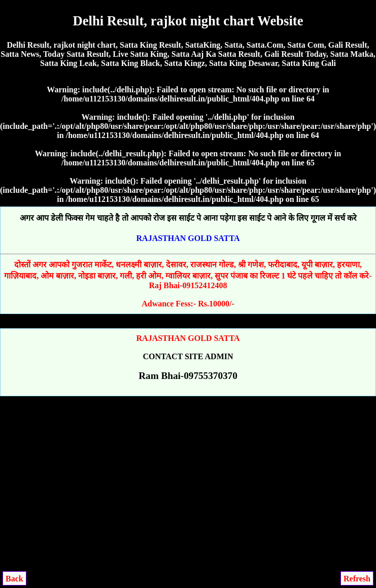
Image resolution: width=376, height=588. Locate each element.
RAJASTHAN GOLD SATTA (188, 238)
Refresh (357, 578)
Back (14, 578)
